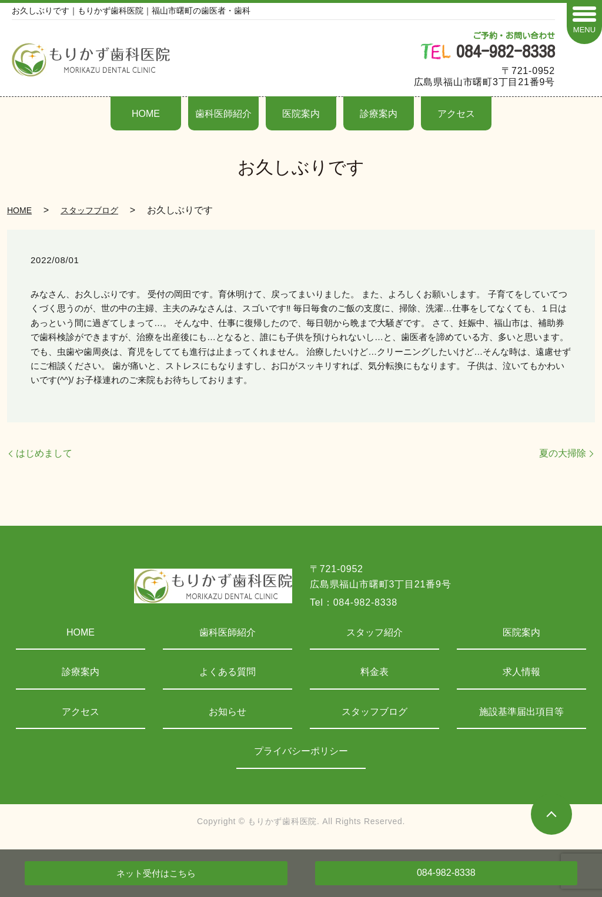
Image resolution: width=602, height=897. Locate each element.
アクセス (456, 114)
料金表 (374, 672)
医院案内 (301, 114)
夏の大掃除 (562, 453)
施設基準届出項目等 (521, 712)
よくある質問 (227, 672)
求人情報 (521, 672)
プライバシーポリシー (301, 751)
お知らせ (227, 712)
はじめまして (44, 453)
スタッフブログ (89, 210)
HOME (146, 114)
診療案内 (378, 114)
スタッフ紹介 (374, 632)
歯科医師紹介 (223, 114)
